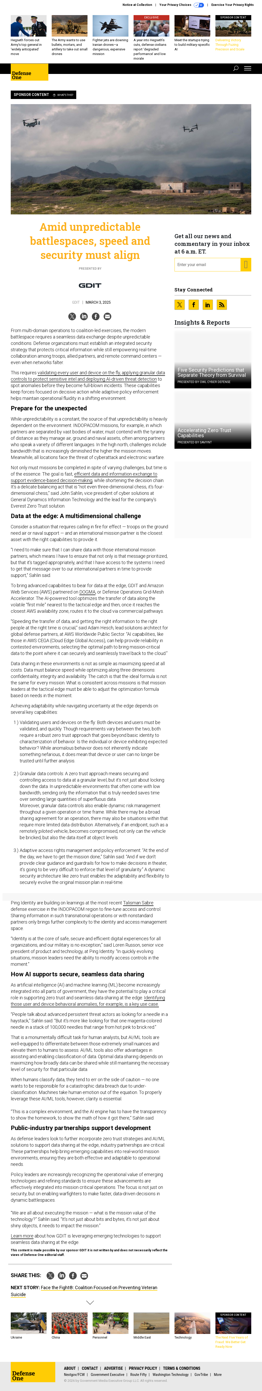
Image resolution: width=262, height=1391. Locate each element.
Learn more (22, 1236)
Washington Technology (170, 1374)
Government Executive (107, 1374)
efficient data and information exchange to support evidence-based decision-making (84, 477)
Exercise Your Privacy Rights (232, 5)
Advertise (113, 1368)
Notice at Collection (137, 5)
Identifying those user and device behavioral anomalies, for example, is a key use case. (88, 1001)
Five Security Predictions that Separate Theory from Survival (212, 372)
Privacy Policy (143, 1368)
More (218, 1374)
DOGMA (87, 592)
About (70, 1368)
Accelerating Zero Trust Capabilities (204, 433)
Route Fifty (138, 1374)
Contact (90, 1368)
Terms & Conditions (181, 1368)
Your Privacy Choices (181, 5)
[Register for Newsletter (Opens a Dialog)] (246, 264)
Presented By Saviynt (195, 442)
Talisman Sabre (138, 902)
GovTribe (201, 1374)
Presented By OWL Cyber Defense (204, 382)
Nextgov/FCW (74, 1374)
